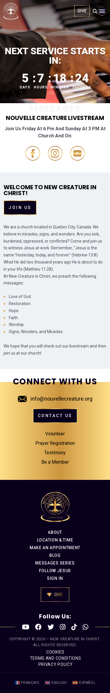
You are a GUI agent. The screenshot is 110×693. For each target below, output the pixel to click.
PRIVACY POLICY (55, 664)
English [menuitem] (59, 683)
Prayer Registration (55, 443)
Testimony (55, 452)
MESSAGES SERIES (55, 563)
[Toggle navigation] (102, 11)
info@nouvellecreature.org (55, 399)
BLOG (55, 555)
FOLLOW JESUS (55, 570)
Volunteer (55, 434)
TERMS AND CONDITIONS (55, 658)
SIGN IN (55, 578)
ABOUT (55, 532)
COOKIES (55, 652)
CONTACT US (55, 415)
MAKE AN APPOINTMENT (55, 547)
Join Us (20, 207)
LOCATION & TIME (55, 540)
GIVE (82, 11)
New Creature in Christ (74, 639)
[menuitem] (27, 682)
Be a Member (55, 462)
